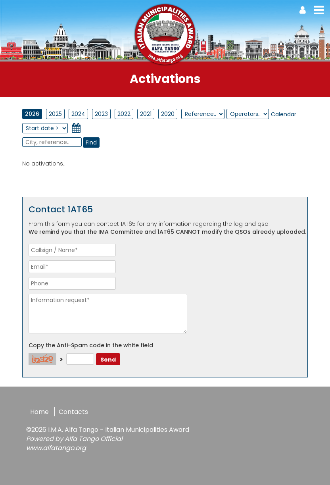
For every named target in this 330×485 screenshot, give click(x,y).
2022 (123, 114)
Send (108, 360)
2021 (146, 114)
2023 (101, 114)
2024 (78, 114)
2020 (168, 114)
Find (91, 142)
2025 (55, 114)
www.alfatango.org (56, 447)
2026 (32, 114)
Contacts (73, 411)
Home (39, 411)
